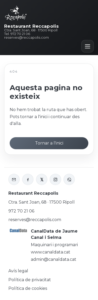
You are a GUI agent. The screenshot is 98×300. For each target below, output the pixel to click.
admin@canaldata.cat (53, 259)
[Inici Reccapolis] (16, 12)
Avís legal (18, 270)
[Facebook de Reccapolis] (27, 179)
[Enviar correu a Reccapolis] (14, 179)
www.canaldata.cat (50, 252)
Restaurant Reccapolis (31, 26)
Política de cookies (27, 288)
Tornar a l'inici (49, 143)
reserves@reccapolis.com (26, 37)
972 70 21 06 (21, 211)
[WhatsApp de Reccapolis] (69, 179)
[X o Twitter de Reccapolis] (41, 179)
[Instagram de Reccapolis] (55, 179)
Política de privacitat (29, 279)
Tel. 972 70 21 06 (17, 34)
